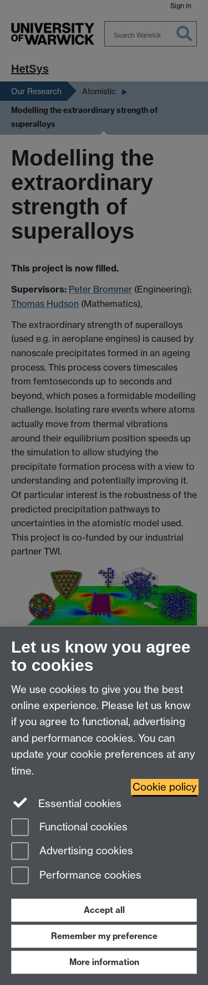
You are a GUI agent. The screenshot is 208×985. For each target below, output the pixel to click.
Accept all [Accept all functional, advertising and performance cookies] (104, 910)
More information (104, 962)
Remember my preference (104, 936)
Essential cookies (66, 803)
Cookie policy (165, 787)
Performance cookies (76, 876)
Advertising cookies (72, 852)
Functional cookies (69, 828)
